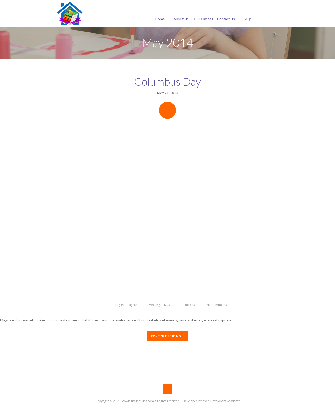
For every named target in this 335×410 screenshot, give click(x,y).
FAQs (248, 13)
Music (168, 305)
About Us (181, 13)
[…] (234, 320)
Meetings (154, 305)
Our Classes (203, 13)
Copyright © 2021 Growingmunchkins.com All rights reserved (137, 401)
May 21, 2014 (167, 92)
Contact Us (226, 13)
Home (160, 13)
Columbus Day (167, 81)
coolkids (189, 305)
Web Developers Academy (221, 401)
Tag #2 (132, 305)
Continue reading (167, 336)
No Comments (216, 305)
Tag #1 (120, 305)
